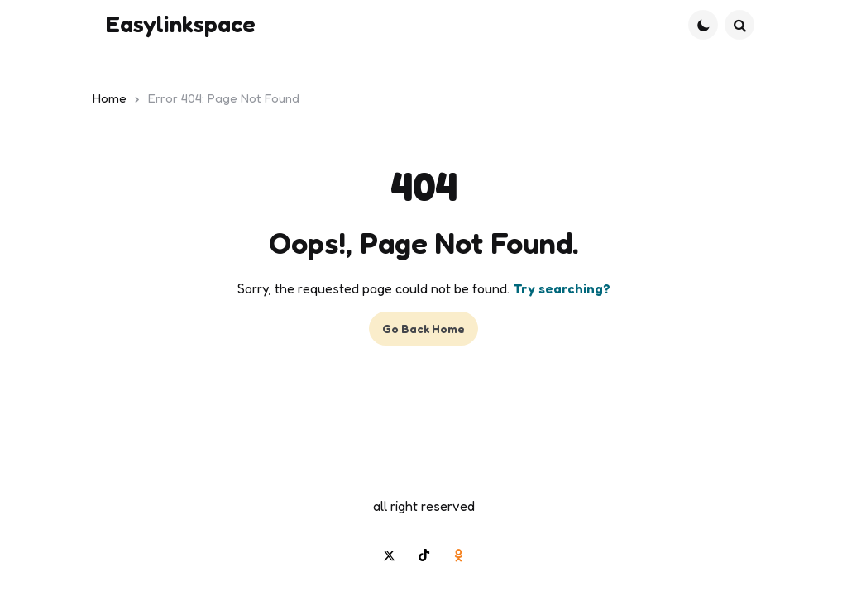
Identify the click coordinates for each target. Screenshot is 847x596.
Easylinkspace (181, 24)
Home (110, 98)
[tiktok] (423, 555)
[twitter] (389, 555)
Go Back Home (423, 329)
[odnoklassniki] (458, 555)
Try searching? (561, 288)
